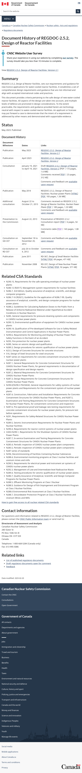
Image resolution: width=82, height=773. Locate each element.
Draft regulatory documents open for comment (28, 563)
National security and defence (14, 684)
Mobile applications (10, 752)
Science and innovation (11, 715)
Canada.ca (6, 25)
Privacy (5, 767)
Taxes (4, 673)
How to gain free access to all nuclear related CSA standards (30, 502)
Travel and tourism (10, 652)
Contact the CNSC (9, 595)
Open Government (10, 605)
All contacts (6, 622)
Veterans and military (11, 726)
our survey (68, 58)
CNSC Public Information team (34, 519)
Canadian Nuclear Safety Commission (28, 25)
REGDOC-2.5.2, (56, 152)
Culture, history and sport (12, 689)
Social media (7, 746)
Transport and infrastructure (14, 699)
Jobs (3, 641)
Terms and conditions (11, 762)
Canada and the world (11, 705)
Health (4, 668)
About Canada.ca (9, 757)
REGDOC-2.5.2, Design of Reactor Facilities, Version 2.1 (32, 70)
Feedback (10, 566)
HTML (74, 193)
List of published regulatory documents (25, 560)
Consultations (7, 600)
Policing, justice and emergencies (16, 694)
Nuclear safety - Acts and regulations (62, 25)
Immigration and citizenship (14, 647)
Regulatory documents (13, 30)
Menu (9, 18)
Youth (4, 731)
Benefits (5, 663)
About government (10, 633)
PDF (63, 174)
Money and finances (10, 710)
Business (5, 657)
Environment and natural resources (17, 678)
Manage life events (10, 736)
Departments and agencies (13, 627)
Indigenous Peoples (10, 721)
